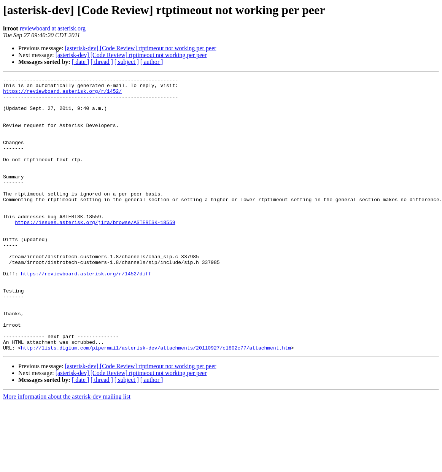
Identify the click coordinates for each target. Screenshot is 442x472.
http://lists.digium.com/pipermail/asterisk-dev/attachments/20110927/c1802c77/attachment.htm (156, 402)
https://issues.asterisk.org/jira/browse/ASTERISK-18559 (95, 251)
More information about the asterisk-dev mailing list (66, 451)
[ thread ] (102, 62)
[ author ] (151, 62)
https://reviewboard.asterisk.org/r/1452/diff (86, 313)
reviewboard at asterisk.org (53, 28)
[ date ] (80, 62)
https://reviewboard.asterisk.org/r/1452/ (62, 94)
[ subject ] (126, 62)
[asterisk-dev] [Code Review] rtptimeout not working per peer (140, 48)
